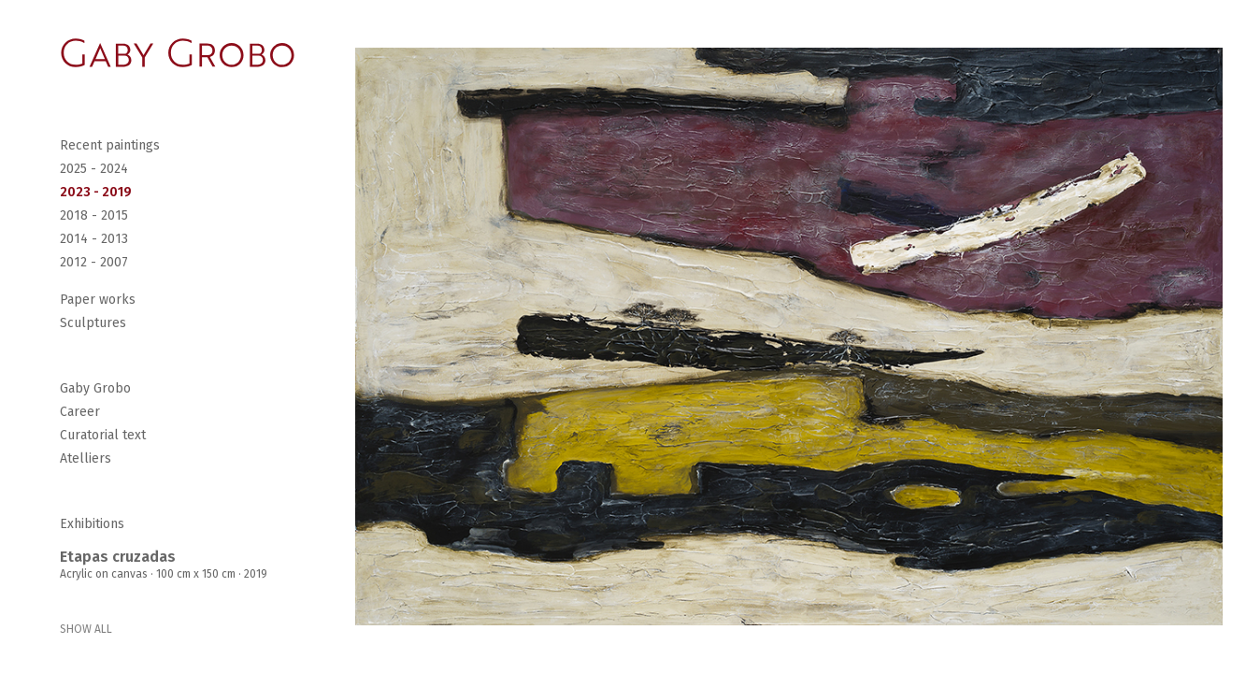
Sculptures (93, 323)
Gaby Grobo (95, 388)
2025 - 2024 (94, 169)
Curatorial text (103, 435)
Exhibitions (92, 524)
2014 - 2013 (94, 239)
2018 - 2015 (94, 215)
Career (80, 412)
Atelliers (85, 458)
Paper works (98, 300)
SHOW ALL (86, 629)
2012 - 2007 (94, 262)
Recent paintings (110, 145)
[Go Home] (177, 52)
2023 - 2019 (96, 192)
